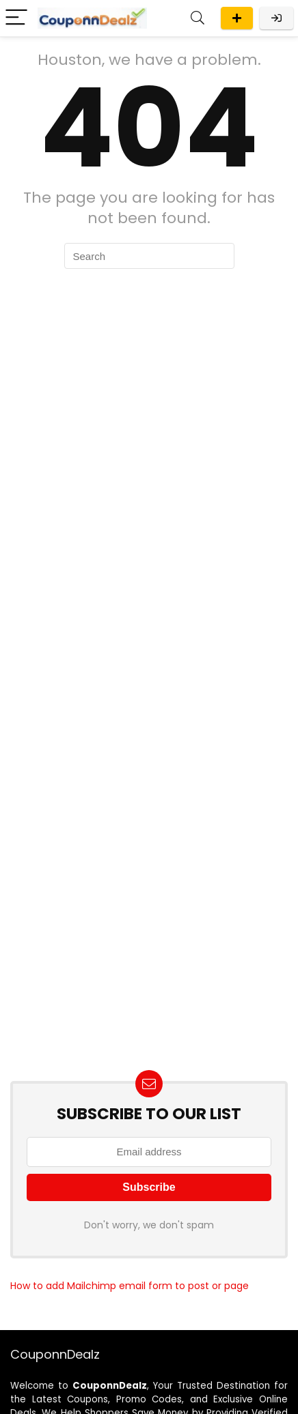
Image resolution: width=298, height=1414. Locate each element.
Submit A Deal (236, 18)
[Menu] (16, 18)
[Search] (197, 18)
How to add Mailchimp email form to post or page (129, 1286)
